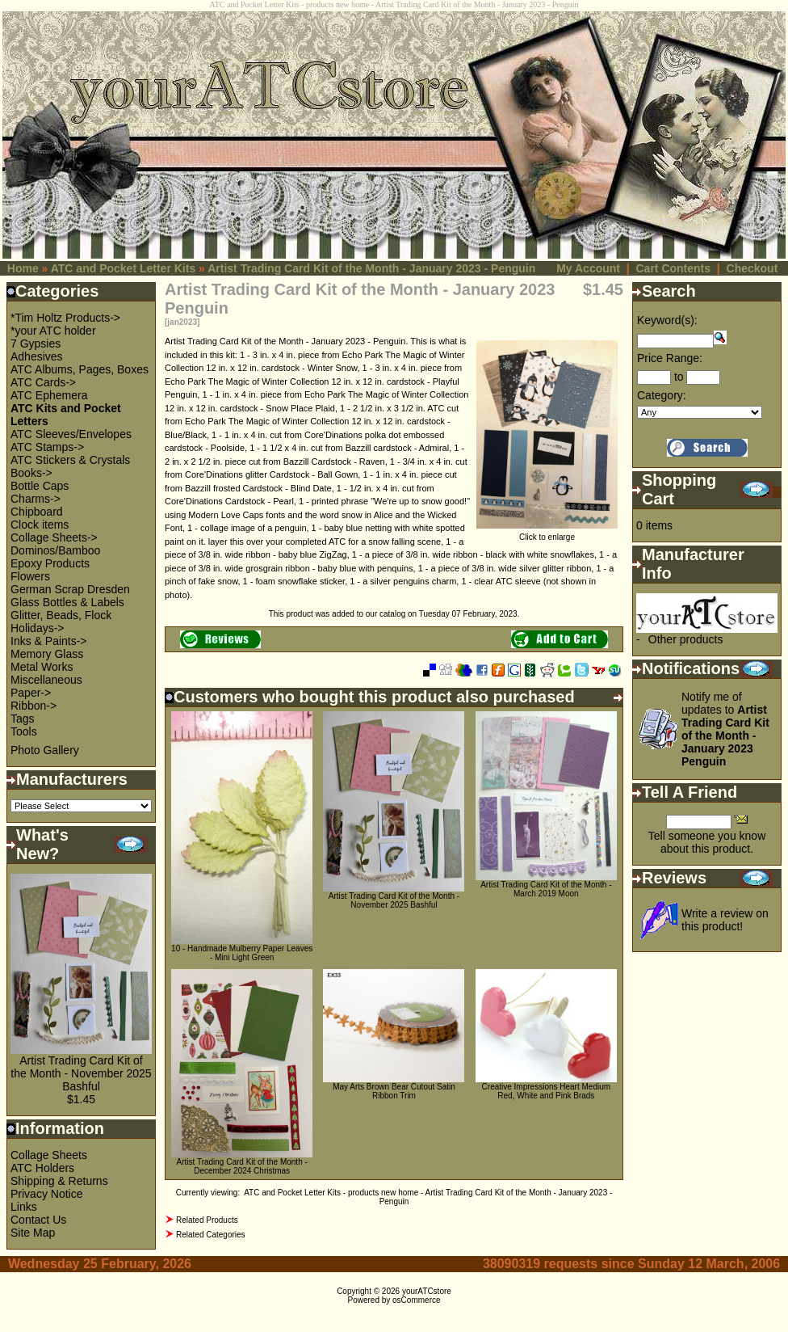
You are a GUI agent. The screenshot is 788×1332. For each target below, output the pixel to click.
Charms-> (35, 498)
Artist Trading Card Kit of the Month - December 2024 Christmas (242, 1166)
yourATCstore (426, 1291)
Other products (685, 639)
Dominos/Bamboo (55, 550)
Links (23, 1206)
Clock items (39, 524)
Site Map (32, 1232)
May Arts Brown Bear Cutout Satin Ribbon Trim (394, 1091)
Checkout (752, 268)
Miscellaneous (46, 679)
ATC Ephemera (48, 395)
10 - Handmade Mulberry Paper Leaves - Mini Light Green (241, 953)
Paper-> (30, 692)
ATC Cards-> (43, 382)
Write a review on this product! (725, 920)
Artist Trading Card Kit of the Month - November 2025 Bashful (80, 1073)
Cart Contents (672, 268)
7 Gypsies (35, 343)
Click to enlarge (547, 533)
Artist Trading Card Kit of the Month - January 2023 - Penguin (371, 268)
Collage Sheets (48, 1155)
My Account (588, 268)
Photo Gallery (44, 750)
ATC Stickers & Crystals (70, 459)
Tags (22, 718)
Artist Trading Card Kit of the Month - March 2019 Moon (545, 889)
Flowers (30, 576)
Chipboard (36, 511)
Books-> (31, 472)
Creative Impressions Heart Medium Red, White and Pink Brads (546, 1091)
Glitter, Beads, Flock (60, 615)
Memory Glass (46, 653)
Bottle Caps (39, 485)
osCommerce (416, 1300)
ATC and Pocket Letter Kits (123, 268)
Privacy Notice (46, 1193)
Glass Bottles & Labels (67, 602)
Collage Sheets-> (54, 537)
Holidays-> (37, 628)
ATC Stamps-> (47, 446)
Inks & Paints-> (48, 640)
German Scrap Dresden (70, 589)
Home (23, 268)
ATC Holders (42, 1167)
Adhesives (36, 356)
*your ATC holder (53, 330)
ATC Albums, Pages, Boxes (79, 369)
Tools (23, 731)
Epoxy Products (50, 563)
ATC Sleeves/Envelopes (71, 434)
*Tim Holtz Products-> (65, 317)
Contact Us (38, 1219)
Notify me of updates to (725, 729)
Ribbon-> (33, 705)
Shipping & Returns (59, 1180)
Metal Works (41, 666)
